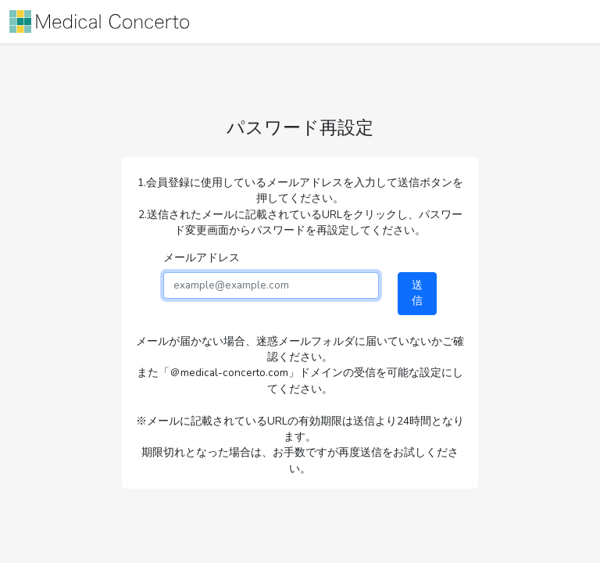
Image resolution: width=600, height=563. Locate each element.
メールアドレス (201, 257)
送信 (417, 293)
